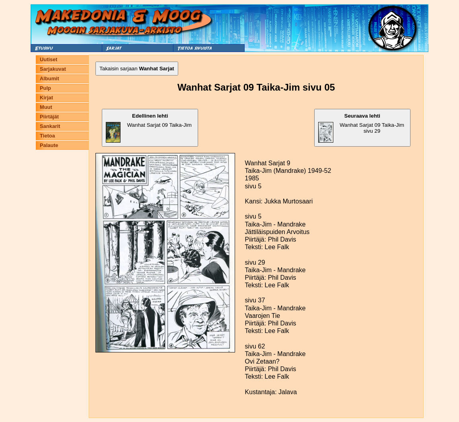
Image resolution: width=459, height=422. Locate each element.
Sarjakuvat (53, 69)
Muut (46, 107)
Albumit (49, 78)
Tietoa (47, 136)
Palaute (49, 145)
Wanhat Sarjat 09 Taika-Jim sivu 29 (361, 128)
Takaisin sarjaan (136, 69)
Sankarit (50, 126)
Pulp (45, 88)
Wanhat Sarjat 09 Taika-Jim (149, 128)
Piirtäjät (49, 117)
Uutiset (48, 59)
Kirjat (46, 98)
